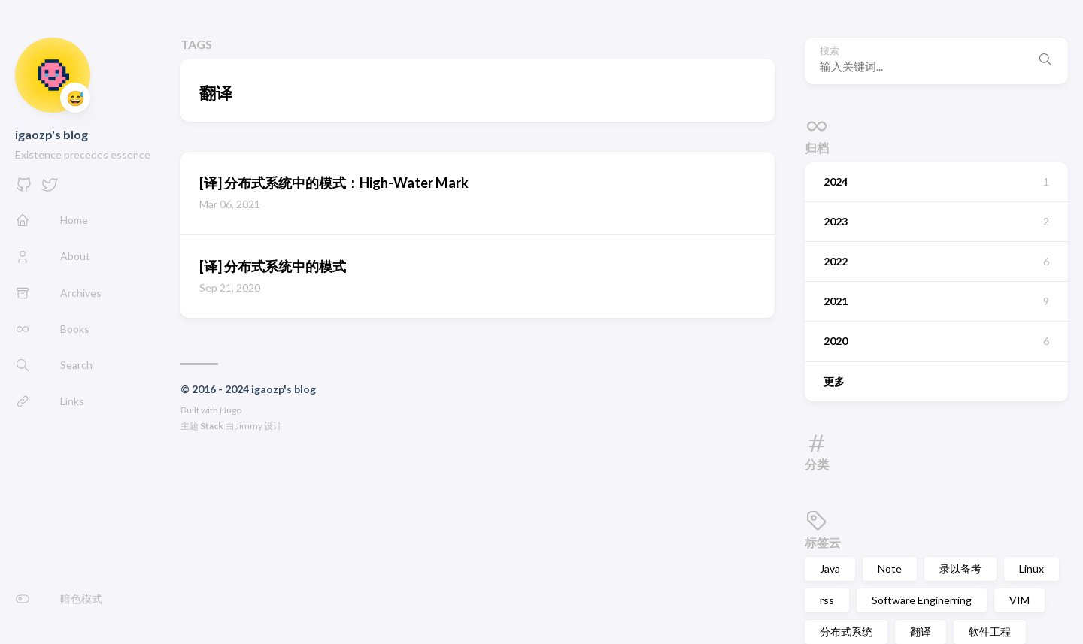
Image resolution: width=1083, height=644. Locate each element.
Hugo (230, 410)
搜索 (829, 50)
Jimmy (248, 425)
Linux (1031, 568)
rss (827, 600)
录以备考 (960, 568)
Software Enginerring (922, 600)
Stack (211, 425)
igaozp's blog (51, 134)
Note (890, 568)
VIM (1019, 600)
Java (830, 568)
